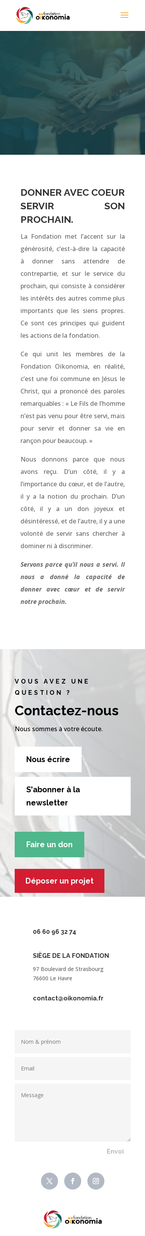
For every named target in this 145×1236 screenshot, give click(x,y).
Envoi (115, 1151)
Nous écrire (48, 759)
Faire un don (49, 844)
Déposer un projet (60, 881)
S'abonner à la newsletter (53, 796)
